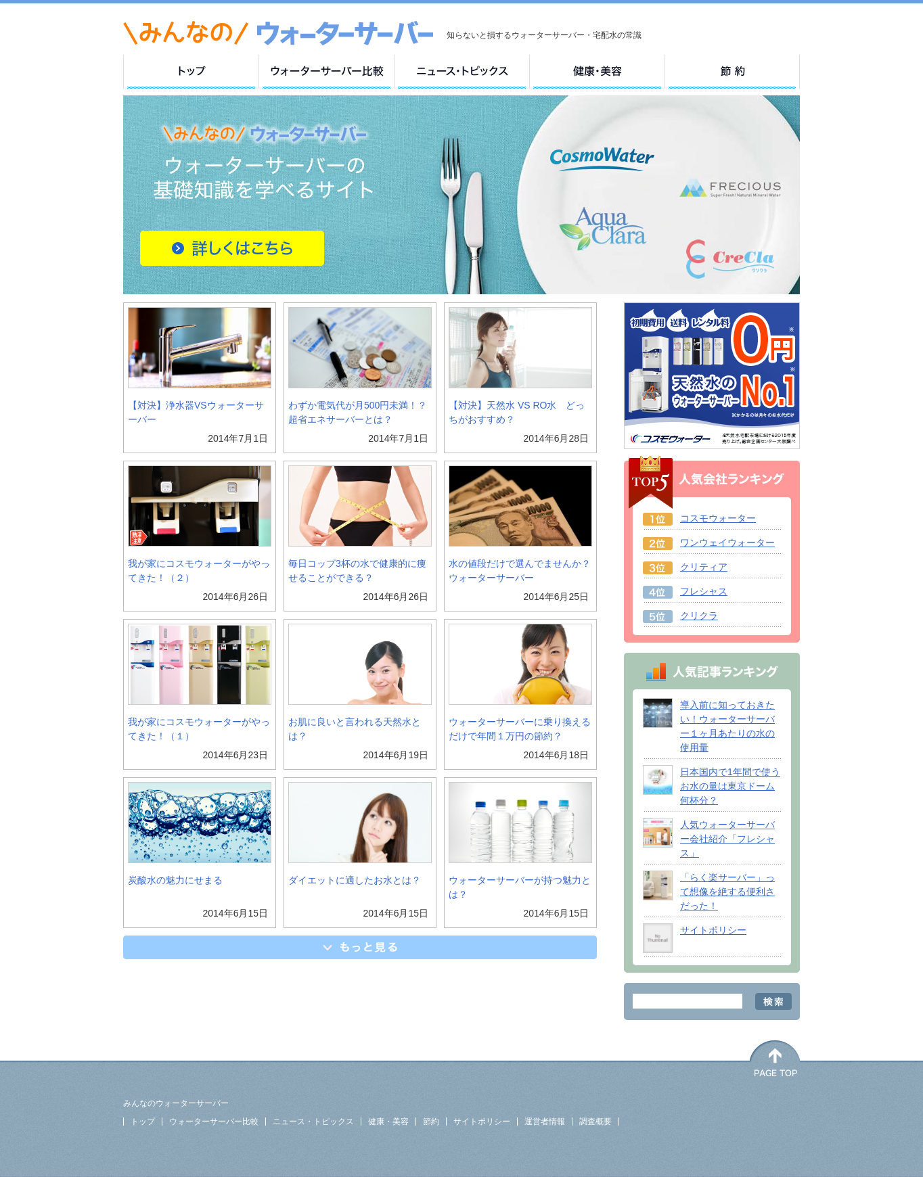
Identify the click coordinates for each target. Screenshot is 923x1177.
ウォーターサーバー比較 (213, 1121)
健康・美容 (388, 1121)
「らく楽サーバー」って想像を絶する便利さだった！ (727, 891)
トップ (143, 1121)
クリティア (703, 566)
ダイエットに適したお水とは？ (354, 880)
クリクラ (699, 615)
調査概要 (595, 1121)
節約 (431, 1121)
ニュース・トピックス (313, 1121)
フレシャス (703, 591)
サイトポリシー (713, 930)
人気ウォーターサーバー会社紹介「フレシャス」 (727, 838)
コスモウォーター (718, 518)
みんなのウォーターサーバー (176, 1103)
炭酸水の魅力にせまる (175, 880)
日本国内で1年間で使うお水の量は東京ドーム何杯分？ (730, 786)
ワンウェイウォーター (727, 542)
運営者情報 (544, 1121)
